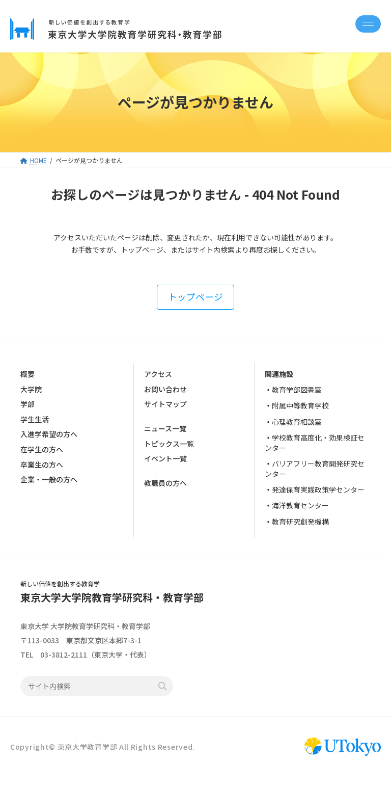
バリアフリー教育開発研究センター (315, 468)
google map (169, 640)
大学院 (31, 389)
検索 (162, 686)
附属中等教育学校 (300, 405)
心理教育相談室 (297, 421)
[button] (195, 297)
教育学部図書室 (297, 390)
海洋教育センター (300, 505)
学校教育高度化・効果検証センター (315, 442)
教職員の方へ (165, 483)
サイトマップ (165, 404)
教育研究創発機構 (300, 521)
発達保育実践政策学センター (318, 489)
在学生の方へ (41, 449)
